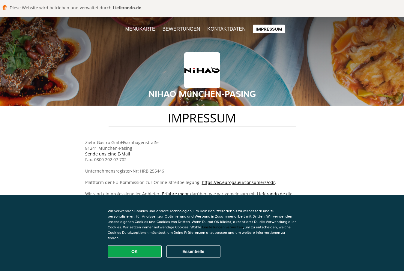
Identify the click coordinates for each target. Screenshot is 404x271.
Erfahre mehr (175, 194)
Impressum (269, 29)
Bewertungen (181, 29)
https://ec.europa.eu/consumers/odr (238, 182)
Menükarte (140, 29)
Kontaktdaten (226, 29)
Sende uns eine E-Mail (107, 154)
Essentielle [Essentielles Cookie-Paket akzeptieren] (193, 251)
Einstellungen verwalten (222, 227)
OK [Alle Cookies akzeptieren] (134, 251)
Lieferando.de (271, 194)
